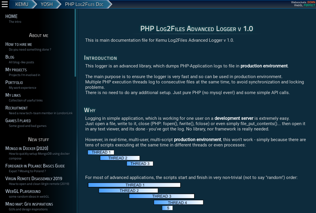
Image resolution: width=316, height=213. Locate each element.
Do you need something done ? (30, 49)
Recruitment (16, 108)
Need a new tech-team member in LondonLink (40, 113)
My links (13, 95)
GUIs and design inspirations (28, 209)
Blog (9, 57)
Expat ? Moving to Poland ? (27, 171)
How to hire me (18, 44)
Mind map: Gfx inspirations (29, 204)
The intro (15, 21)
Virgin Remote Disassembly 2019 (33, 178)
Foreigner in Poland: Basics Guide (35, 166)
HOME (11, 16)
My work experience (22, 87)
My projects (16, 69)
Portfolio (14, 82)
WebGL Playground (23, 191)
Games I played (18, 120)
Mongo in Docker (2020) (26, 148)
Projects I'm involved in (24, 74)
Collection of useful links (26, 100)
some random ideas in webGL (29, 196)
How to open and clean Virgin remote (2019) (39, 183)
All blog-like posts (21, 62)
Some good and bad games (27, 125)
